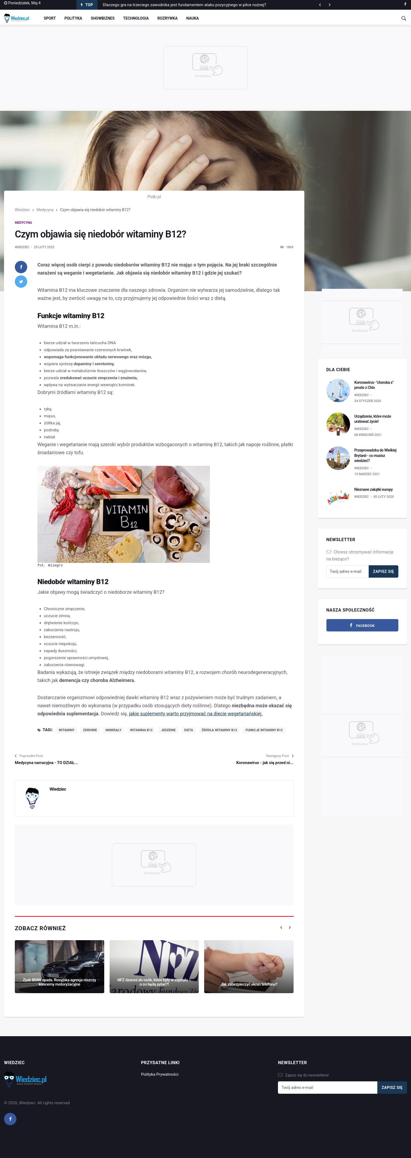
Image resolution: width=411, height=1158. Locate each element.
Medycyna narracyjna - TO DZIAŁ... (46, 762)
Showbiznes (102, 18)
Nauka (192, 18)
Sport (50, 18)
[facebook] (405, 4)
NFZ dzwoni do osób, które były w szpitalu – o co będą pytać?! (154, 982)
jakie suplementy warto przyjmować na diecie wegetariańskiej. (196, 713)
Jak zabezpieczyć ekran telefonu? (249, 984)
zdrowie (90, 730)
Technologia (136, 18)
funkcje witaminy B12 (264, 730)
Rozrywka (167, 18)
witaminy (66, 730)
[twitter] (21, 281)
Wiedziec (22, 210)
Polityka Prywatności (160, 1074)
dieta (188, 730)
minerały (113, 730)
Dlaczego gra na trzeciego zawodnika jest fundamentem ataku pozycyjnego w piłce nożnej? (184, 4)
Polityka (73, 18)
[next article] (320, 5)
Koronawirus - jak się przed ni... (264, 762)
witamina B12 (141, 730)
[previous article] (330, 5)
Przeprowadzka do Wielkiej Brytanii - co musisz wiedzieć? (375, 455)
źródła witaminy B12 (219, 730)
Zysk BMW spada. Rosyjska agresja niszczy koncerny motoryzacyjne (59, 982)
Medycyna (44, 210)
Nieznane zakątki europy (373, 489)
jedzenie (168, 730)
